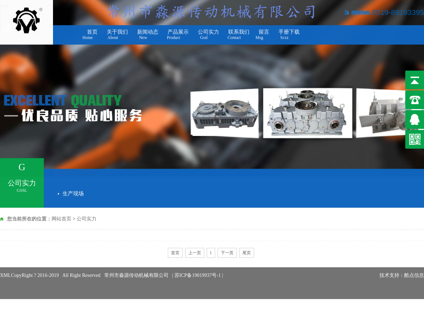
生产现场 (73, 192)
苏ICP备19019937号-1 (198, 270)
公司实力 (86, 218)
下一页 (227, 252)
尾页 (246, 252)
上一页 (194, 252)
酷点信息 (414, 270)
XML (5, 270)
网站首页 (61, 218)
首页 (175, 252)
